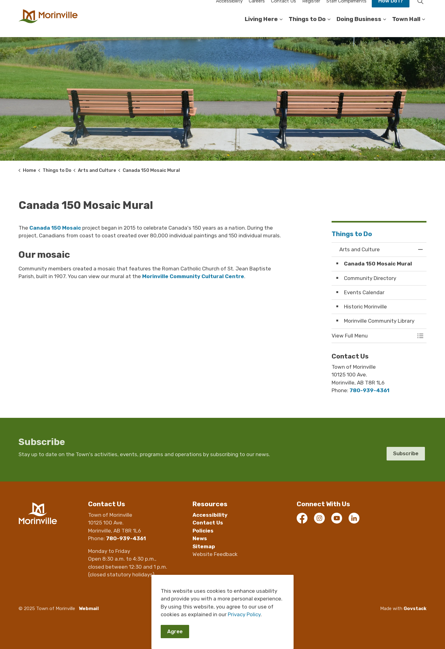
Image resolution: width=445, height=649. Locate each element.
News (200, 538)
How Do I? (390, 9)
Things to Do (307, 27)
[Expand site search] (420, 9)
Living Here (261, 27)
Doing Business (359, 27)
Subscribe (406, 453)
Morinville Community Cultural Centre (193, 276)
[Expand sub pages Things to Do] (329, 28)
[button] (373, 336)
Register (311, 9)
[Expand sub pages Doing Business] (384, 28)
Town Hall (406, 27)
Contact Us (283, 9)
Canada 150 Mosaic (55, 228)
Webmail (89, 608)
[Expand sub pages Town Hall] (423, 28)
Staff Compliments (346, 9)
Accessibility (229, 9)
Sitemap (204, 546)
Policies (203, 531)
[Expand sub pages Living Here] (281, 28)
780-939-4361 (369, 390)
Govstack (415, 608)
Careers (257, 9)
